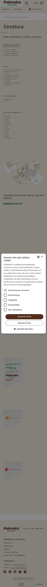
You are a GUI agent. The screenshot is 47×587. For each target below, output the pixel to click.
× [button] (42, 257)
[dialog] (23, 293)
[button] (23, 329)
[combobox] (38, 257)
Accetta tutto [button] (24, 316)
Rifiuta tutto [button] (24, 323)
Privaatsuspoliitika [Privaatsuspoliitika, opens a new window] (23, 284)
